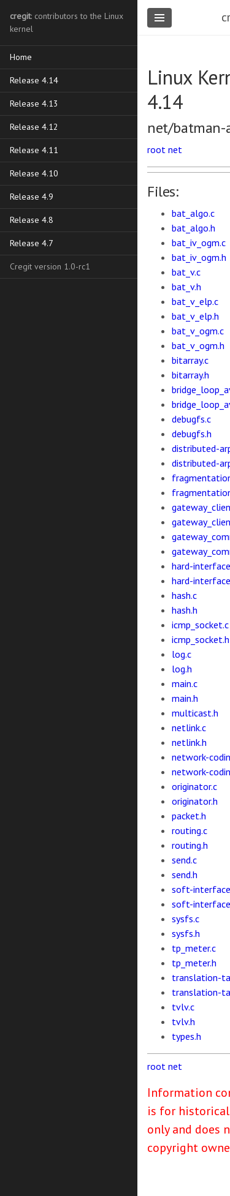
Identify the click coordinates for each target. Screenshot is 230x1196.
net (175, 149)
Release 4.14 (34, 80)
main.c (184, 683)
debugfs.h (192, 433)
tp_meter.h (194, 963)
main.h (185, 698)
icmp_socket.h (200, 639)
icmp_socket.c (200, 625)
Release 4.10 (34, 173)
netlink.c (189, 727)
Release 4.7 (31, 243)
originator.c (194, 786)
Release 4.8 (31, 219)
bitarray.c (190, 360)
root (156, 149)
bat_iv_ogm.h (199, 257)
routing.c (189, 830)
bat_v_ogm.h (198, 345)
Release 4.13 (34, 103)
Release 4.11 (34, 150)
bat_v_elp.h (195, 316)
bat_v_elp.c (195, 301)
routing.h (190, 845)
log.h (182, 669)
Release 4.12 (34, 126)
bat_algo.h (193, 228)
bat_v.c (186, 272)
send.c (184, 860)
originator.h (195, 801)
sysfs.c (185, 918)
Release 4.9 (31, 196)
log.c (181, 654)
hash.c (184, 595)
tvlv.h (183, 1021)
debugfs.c (191, 419)
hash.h (184, 610)
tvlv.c (183, 1007)
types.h (186, 1036)
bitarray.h (190, 375)
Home (21, 56)
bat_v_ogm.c (198, 331)
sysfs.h (186, 933)
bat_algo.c (193, 213)
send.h (184, 874)
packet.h (189, 816)
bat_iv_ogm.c (199, 242)
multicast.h (195, 713)
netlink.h (189, 742)
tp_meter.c (194, 948)
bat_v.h (186, 286)
